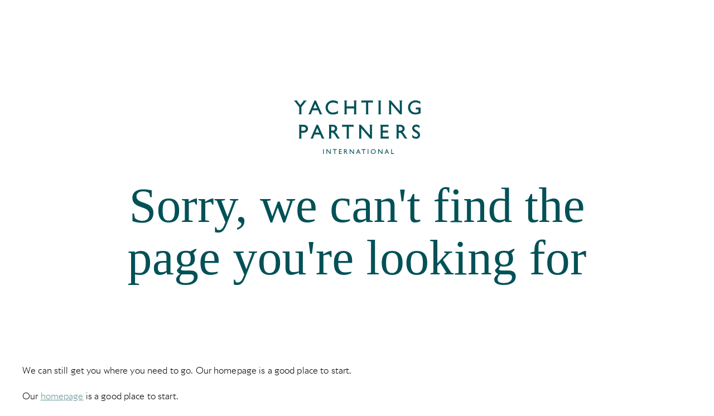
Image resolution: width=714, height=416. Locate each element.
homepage (62, 396)
